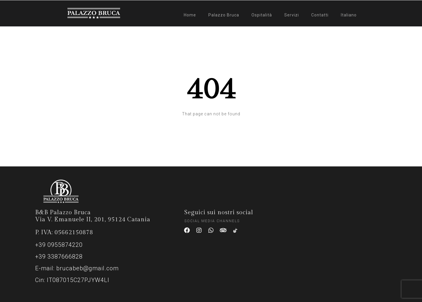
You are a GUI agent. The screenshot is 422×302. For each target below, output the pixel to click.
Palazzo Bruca (223, 15)
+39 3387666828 (59, 256)
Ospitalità (261, 15)
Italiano (349, 15)
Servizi (291, 15)
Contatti (320, 15)
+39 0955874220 (59, 244)
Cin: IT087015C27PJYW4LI (72, 280)
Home (190, 15)
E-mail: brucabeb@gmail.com (77, 268)
